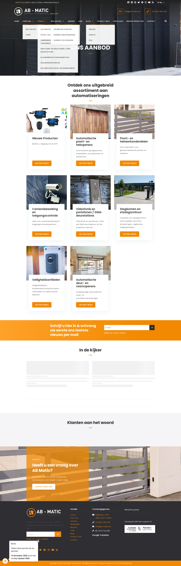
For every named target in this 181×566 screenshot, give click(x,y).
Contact (73, 540)
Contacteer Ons (44, 487)
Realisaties (75, 524)
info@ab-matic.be (103, 526)
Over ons (74, 518)
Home (73, 515)
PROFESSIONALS (51, 2)
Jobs (72, 530)
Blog (72, 533)
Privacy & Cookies (105, 563)
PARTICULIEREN (22, 2)
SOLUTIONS (37, 2)
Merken (73, 527)
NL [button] (159, 2)
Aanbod (73, 521)
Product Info (75, 537)
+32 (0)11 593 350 (102, 522)
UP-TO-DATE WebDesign (122, 563)
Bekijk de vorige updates (115, 333)
